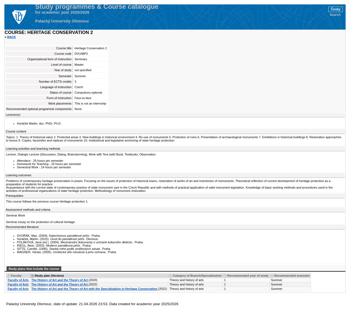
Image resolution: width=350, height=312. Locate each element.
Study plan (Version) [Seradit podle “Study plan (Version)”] (49, 275)
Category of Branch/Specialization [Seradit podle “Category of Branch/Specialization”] (197, 275)
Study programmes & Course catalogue (97, 6)
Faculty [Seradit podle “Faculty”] (16, 275)
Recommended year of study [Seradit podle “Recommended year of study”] (248, 275)
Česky (335, 9)
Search (335, 15)
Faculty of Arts (18, 280)
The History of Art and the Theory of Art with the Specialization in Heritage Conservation (94, 288)
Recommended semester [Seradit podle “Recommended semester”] (292, 275)
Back (11, 37)
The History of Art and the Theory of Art (60, 280)
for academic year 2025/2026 (62, 12)
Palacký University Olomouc (62, 21)
